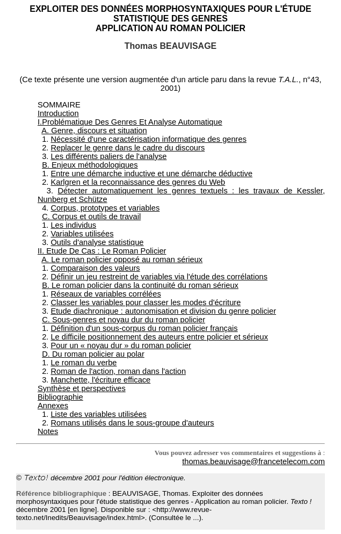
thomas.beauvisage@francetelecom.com (253, 461)
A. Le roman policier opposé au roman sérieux (121, 259)
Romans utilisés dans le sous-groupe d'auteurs (132, 422)
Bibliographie (60, 397)
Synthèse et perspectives (82, 388)
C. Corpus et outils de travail (91, 216)
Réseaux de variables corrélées (105, 294)
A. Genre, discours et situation (94, 130)
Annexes (53, 405)
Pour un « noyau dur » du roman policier (120, 345)
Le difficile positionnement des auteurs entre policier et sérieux (159, 337)
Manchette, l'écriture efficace (100, 380)
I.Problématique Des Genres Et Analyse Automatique (130, 122)
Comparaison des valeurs (95, 268)
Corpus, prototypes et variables (104, 208)
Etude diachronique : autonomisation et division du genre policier (163, 311)
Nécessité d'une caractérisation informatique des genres (148, 139)
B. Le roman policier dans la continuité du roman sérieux (140, 285)
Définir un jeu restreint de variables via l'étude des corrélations (158, 276)
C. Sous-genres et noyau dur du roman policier (123, 319)
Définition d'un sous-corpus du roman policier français (143, 328)
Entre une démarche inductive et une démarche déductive (151, 173)
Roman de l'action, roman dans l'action (118, 371)
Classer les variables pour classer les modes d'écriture (145, 302)
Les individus (73, 225)
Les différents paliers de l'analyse (108, 156)
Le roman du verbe (83, 362)
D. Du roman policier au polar (93, 354)
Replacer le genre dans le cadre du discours (127, 147)
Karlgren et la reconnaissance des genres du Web (137, 182)
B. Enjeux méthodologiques (89, 165)
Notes (48, 431)
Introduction (58, 113)
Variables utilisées (81, 233)
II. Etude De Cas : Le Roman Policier (102, 251)
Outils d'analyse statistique (96, 242)
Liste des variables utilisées (98, 414)
